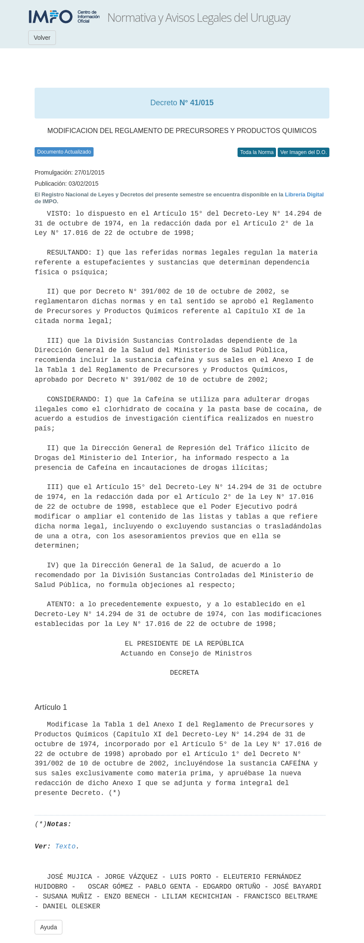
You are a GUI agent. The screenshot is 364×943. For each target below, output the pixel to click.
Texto (65, 847)
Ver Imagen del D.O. (303, 152)
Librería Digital (304, 194)
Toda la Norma (256, 152)
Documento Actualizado (64, 152)
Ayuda (48, 927)
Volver (42, 37)
